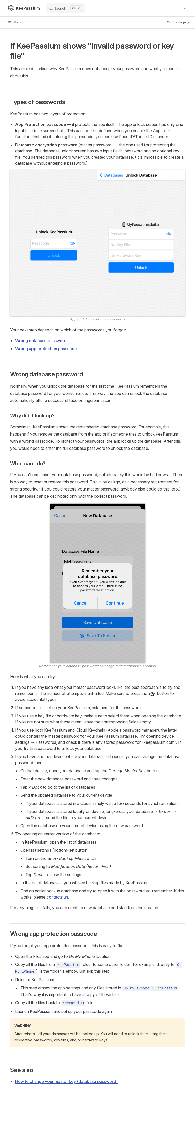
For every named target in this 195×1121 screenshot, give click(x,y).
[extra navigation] (184, 8)
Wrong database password (41, 340)
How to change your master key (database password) (66, 1081)
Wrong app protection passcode (46, 348)
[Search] (65, 8)
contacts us (57, 897)
